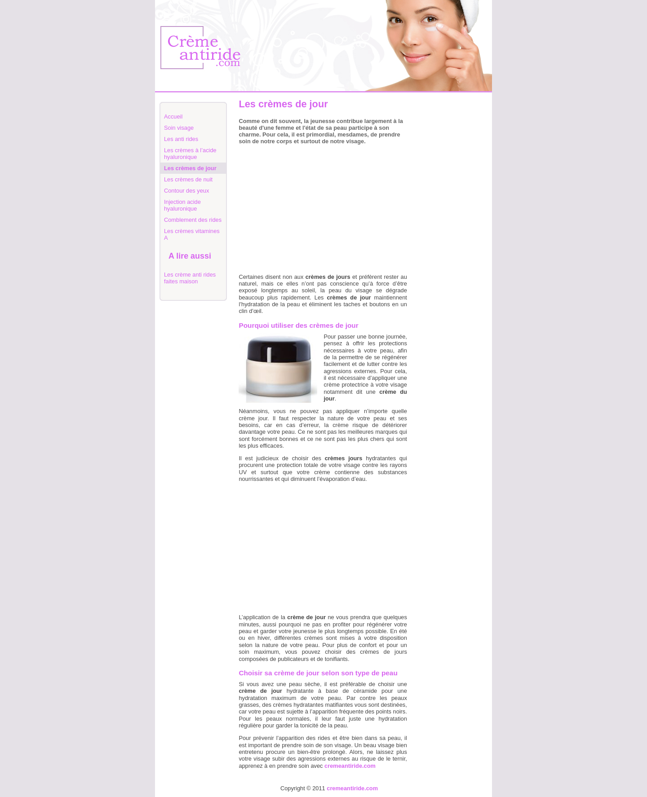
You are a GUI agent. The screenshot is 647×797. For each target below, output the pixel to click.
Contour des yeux (186, 190)
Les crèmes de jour (190, 168)
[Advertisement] (452, 234)
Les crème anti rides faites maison (190, 278)
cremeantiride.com (352, 788)
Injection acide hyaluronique (182, 205)
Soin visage (179, 127)
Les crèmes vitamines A (192, 234)
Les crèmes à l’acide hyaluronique (190, 153)
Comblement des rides (193, 219)
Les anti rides (181, 139)
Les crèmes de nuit (188, 179)
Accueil (173, 116)
